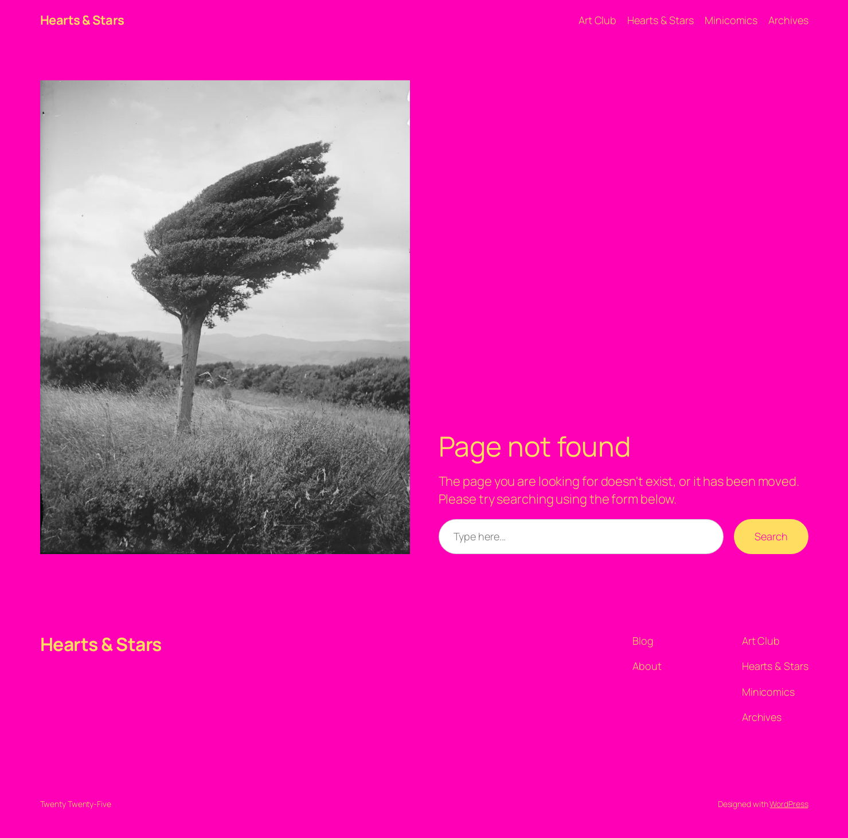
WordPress (788, 803)
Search (771, 536)
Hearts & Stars (82, 20)
